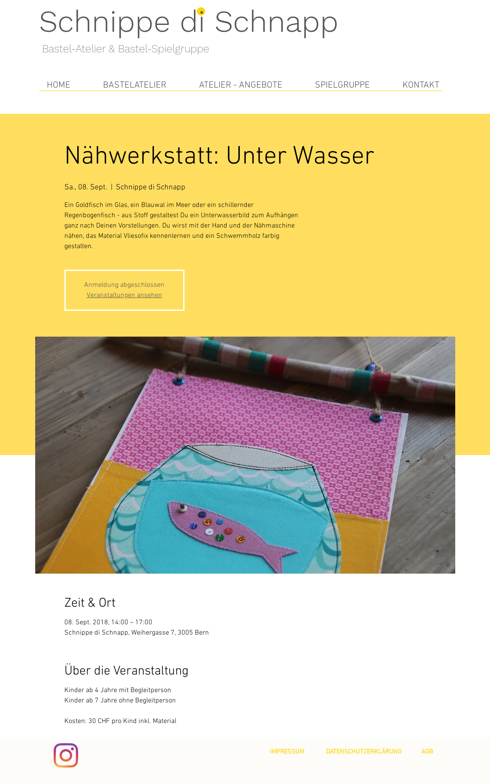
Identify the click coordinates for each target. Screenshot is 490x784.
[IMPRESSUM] (287, 751)
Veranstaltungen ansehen (124, 295)
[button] (135, 85)
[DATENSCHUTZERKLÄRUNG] (363, 751)
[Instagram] (66, 755)
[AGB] (427, 751)
